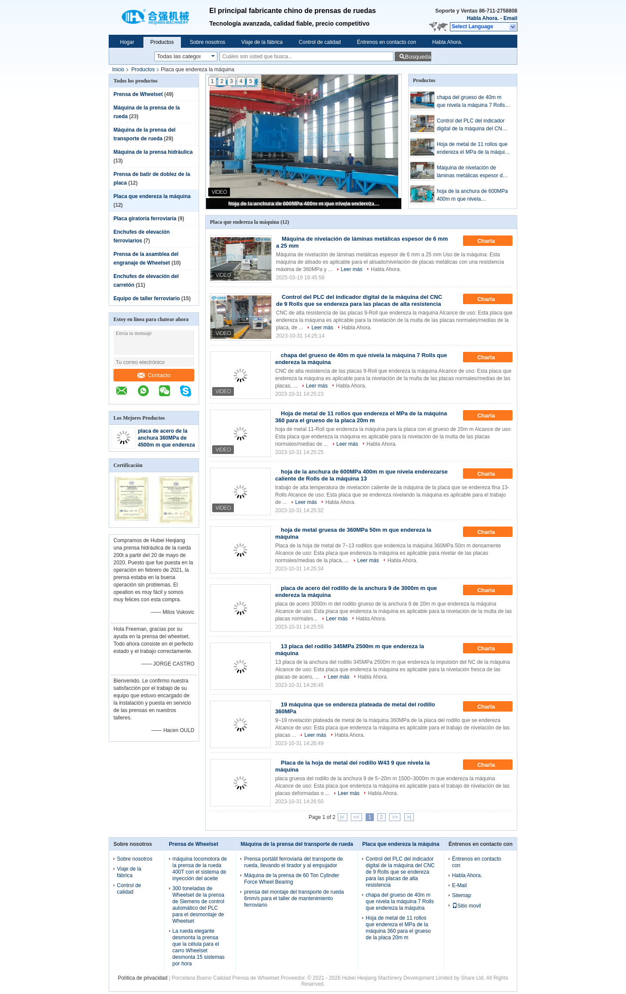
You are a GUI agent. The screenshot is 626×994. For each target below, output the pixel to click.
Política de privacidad (142, 978)
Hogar (127, 42)
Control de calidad (320, 42)
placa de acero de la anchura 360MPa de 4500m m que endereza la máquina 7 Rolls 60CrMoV (166, 445)
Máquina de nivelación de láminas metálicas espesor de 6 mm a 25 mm (473, 172)
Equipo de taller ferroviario (146, 298)
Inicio (118, 69)
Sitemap (461, 895)
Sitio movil (466, 906)
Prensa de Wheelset (138, 94)
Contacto (153, 375)
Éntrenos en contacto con (386, 42)
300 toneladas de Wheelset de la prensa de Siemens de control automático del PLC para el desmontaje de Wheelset (198, 904)
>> (395, 817)
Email (510, 18)
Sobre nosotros (207, 42)
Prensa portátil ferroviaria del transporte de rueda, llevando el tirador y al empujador (293, 862)
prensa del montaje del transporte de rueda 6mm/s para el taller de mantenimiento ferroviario (293, 898)
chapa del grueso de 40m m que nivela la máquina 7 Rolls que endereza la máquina (471, 101)
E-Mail (459, 885)
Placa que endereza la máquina (151, 196)
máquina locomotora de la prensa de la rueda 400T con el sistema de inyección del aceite (200, 868)
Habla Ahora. (483, 18)
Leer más (352, 269)
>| (409, 817)
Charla (492, 241)
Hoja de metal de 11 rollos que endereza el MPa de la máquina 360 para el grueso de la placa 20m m (473, 148)
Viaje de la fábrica (262, 42)
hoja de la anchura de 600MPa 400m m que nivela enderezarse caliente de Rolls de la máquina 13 (304, 204)
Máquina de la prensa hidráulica (153, 152)
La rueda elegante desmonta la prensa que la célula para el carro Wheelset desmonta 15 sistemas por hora (199, 947)
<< (356, 817)
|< (342, 817)
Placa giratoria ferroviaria (144, 218)
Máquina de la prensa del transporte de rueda (296, 844)
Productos (162, 42)
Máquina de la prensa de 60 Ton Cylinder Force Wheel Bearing (291, 878)
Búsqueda (418, 56)
